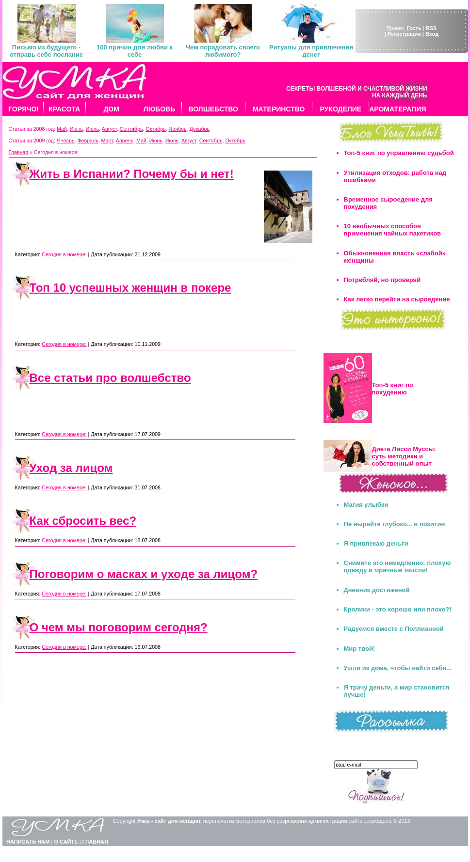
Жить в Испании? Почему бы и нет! (132, 173)
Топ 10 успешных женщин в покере (130, 287)
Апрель (124, 140)
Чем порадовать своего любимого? (223, 51)
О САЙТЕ (66, 842)
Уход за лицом (71, 467)
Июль (92, 129)
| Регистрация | (404, 34)
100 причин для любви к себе (135, 51)
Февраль (87, 140)
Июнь (76, 129)
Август (109, 129)
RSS (431, 28)
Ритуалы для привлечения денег (311, 51)
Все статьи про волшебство (110, 377)
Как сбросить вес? (83, 520)
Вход (431, 34)
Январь (66, 140)
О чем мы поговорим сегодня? (119, 627)
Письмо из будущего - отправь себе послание (46, 51)
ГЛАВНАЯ (95, 842)
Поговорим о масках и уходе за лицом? (144, 573)
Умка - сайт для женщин (168, 821)
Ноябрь (178, 129)
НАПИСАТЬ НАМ (27, 842)
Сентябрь (131, 129)
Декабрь (200, 129)
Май (62, 129)
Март (107, 140)
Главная (19, 152)
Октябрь (155, 129)
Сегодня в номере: (64, 254)
